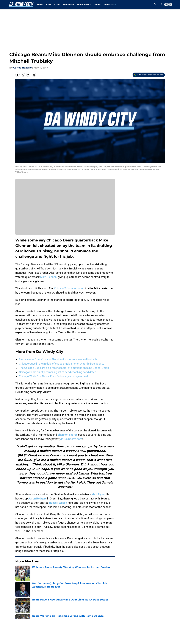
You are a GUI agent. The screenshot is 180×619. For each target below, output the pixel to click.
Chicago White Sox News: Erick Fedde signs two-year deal (53, 376)
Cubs (57, 4)
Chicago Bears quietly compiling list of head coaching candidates (57, 372)
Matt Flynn (98, 494)
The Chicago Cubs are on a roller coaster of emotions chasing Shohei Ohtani (64, 367)
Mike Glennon (48, 276)
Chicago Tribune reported (69, 288)
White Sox (68, 4)
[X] (155, 4)
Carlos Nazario (22, 67)
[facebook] (161, 4)
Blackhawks (84, 4)
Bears (40, 4)
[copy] (34, 75)
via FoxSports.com (71, 438)
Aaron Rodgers (37, 498)
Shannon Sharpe (68, 434)
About (97, 4)
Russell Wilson (58, 502)
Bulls (48, 4)
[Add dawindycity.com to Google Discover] (149, 75)
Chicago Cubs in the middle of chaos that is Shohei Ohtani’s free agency (61, 363)
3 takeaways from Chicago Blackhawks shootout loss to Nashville (58, 359)
